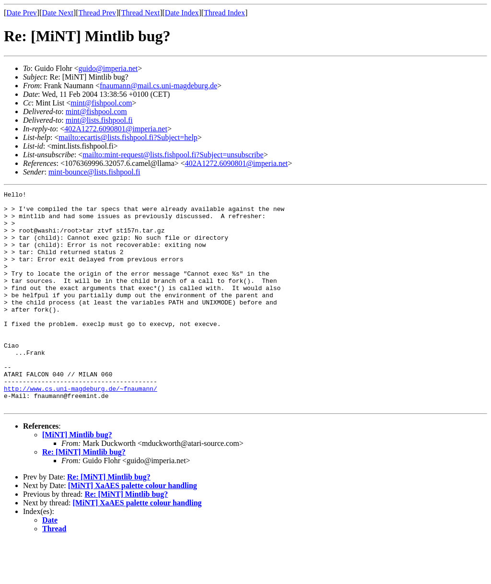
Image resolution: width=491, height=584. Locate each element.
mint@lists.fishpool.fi (99, 120)
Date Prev (21, 13)
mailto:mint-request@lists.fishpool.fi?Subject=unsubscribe (172, 155)
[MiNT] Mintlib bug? (77, 478)
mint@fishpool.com (101, 103)
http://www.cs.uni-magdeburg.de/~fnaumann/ (80, 428)
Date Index (182, 13)
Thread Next (140, 13)
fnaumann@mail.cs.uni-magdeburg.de (158, 86)
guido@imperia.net (108, 68)
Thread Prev (97, 13)
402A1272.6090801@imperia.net (115, 129)
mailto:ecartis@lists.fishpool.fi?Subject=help (127, 137)
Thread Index (224, 13)
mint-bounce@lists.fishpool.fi (94, 172)
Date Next (57, 13)
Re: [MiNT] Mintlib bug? (84, 495)
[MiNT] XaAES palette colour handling (132, 529)
